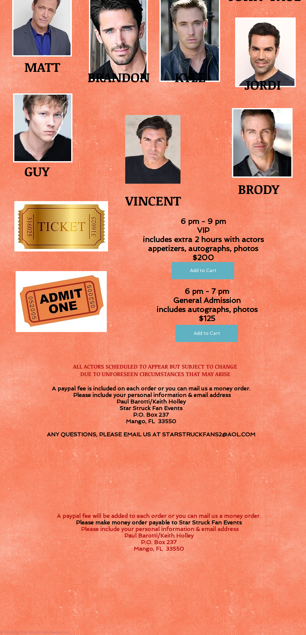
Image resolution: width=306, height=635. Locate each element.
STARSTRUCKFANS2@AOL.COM (208, 434)
